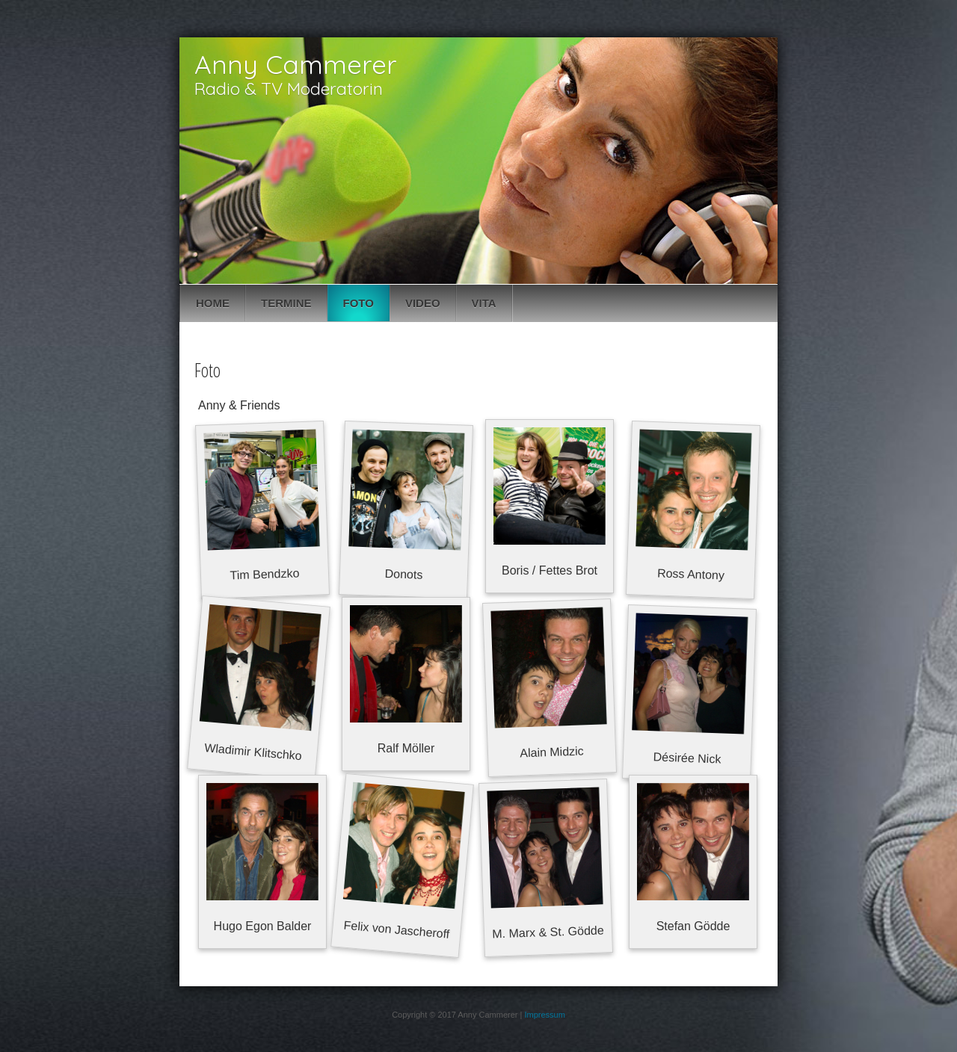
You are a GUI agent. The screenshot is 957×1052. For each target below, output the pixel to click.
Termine (286, 303)
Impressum (544, 1014)
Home (213, 303)
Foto (358, 303)
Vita (484, 303)
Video (422, 303)
